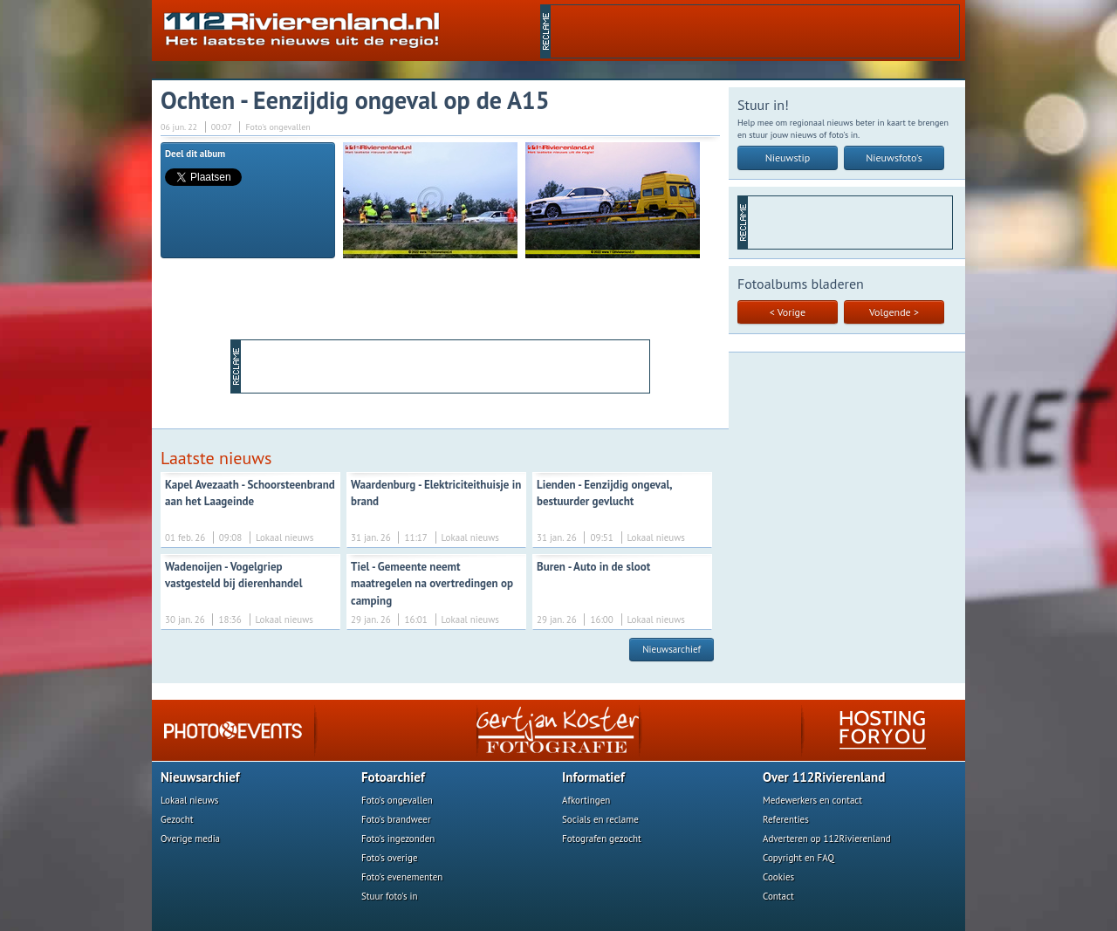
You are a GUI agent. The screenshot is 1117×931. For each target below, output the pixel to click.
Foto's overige (389, 858)
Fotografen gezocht (601, 838)
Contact (778, 896)
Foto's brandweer (396, 819)
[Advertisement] (755, 31)
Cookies (778, 877)
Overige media (190, 838)
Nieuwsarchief (671, 649)
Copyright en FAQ (798, 858)
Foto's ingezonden (398, 838)
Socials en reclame (600, 819)
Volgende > (894, 311)
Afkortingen (586, 800)
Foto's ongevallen (397, 800)
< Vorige (787, 311)
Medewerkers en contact (812, 800)
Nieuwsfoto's (894, 157)
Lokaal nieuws (189, 800)
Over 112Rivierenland (824, 777)
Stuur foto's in (389, 896)
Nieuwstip (788, 157)
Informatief (593, 777)
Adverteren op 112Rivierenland (827, 838)
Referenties (786, 819)
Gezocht (177, 819)
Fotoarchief (393, 777)
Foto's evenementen (401, 877)
